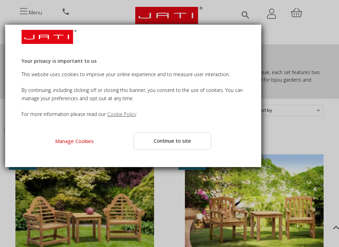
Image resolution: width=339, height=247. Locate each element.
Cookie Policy (121, 114)
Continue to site (172, 140)
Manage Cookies (74, 141)
